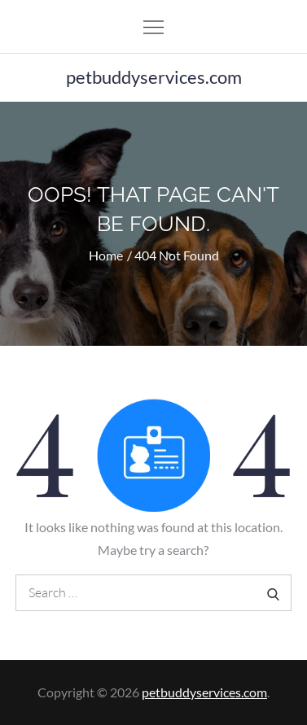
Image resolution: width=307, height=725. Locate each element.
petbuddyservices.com (154, 77)
